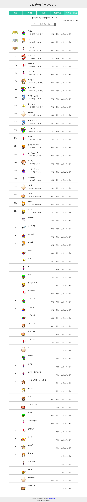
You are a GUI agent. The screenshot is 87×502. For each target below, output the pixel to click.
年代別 (30, 13)
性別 (43, 13)
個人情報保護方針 (51, 498)
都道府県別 (57, 13)
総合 (15, 13)
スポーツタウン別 (71, 13)
